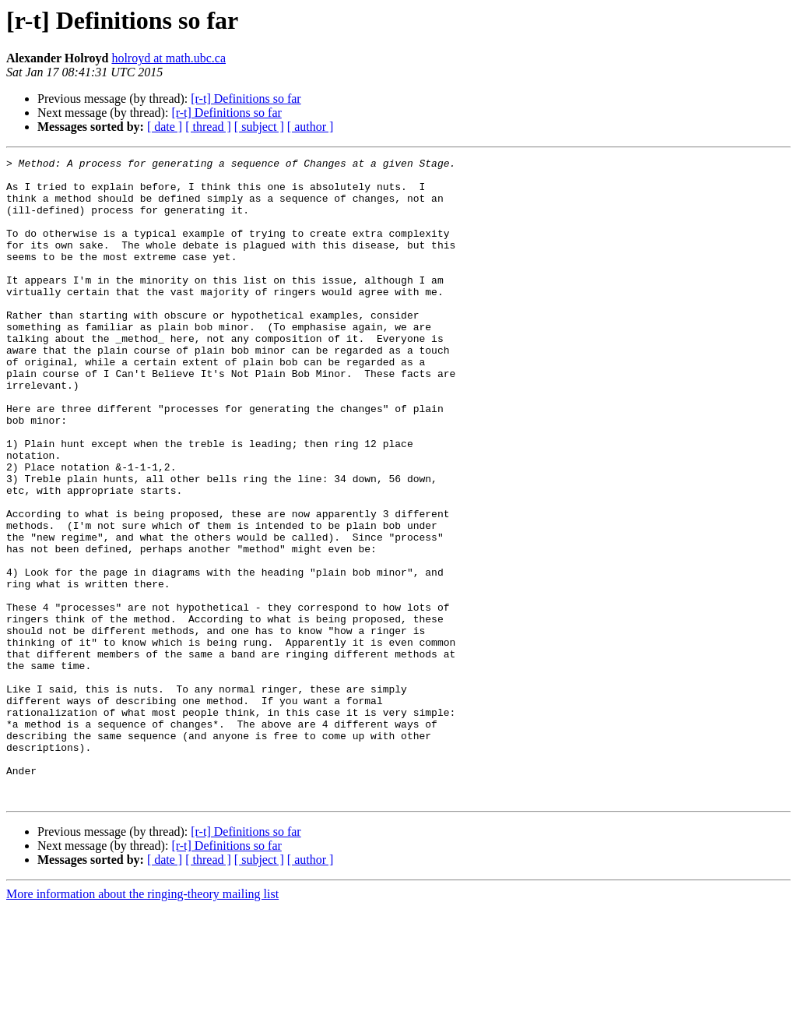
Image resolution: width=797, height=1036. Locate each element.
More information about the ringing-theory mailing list (142, 1022)
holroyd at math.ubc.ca (168, 58)
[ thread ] (208, 126)
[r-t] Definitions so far (245, 98)
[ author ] (310, 126)
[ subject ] (259, 126)
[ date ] (164, 126)
